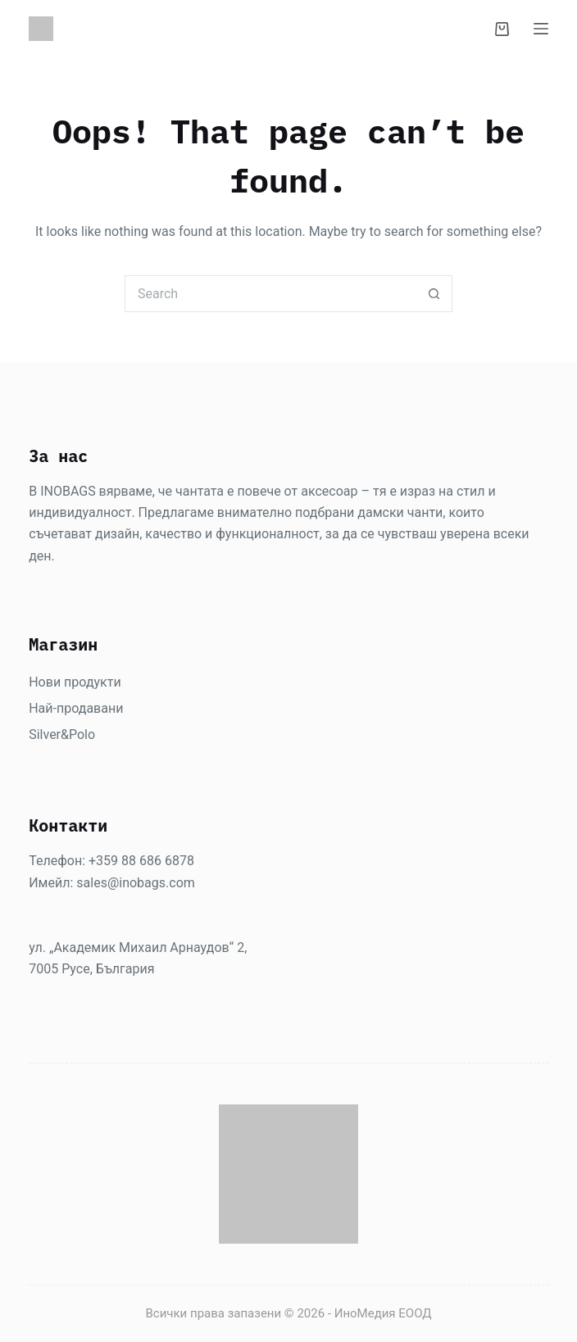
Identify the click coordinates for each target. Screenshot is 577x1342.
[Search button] (434, 293)
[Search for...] (270, 293)
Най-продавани (76, 708)
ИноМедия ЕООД (383, 1313)
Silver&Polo (62, 734)
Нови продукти (74, 682)
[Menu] (541, 28)
